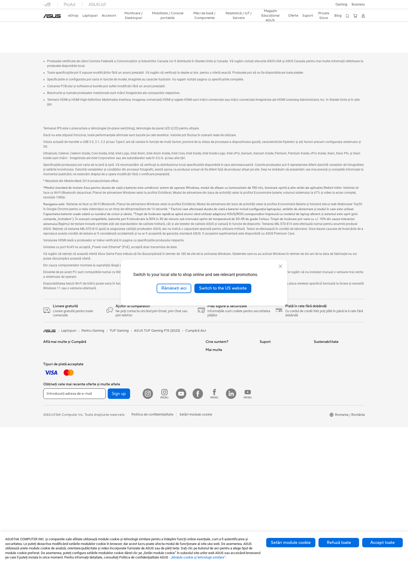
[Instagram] (148, 531)
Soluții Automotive (220, 449)
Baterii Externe (54, 445)
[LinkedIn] (231, 531)
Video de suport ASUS (277, 417)
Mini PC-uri (105, 402)
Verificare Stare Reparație (279, 370)
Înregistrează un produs (278, 386)
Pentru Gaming (54, 378)
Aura (209, 488)
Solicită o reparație (274, 347)
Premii (210, 362)
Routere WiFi (161, 418)
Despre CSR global (220, 378)
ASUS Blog (214, 456)
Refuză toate (339, 542)
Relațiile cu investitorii (222, 370)
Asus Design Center (221, 433)
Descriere (50, 35)
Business (358, 4)
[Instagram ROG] (164, 531)
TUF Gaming (119, 320)
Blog (338, 16)
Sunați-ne (267, 401)
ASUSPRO (214, 441)
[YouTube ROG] (248, 531)
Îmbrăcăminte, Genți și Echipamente (60, 427)
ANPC (264, 433)
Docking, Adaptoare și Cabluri (66, 437)
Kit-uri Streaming (56, 418)
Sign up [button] (119, 531)
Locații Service (271, 378)
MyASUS (267, 425)
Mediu (318, 339)
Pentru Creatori (55, 363)
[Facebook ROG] (214, 531)
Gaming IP (105, 347)
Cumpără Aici (195, 320)
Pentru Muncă (54, 355)
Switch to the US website (223, 288)
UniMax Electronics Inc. (224, 409)
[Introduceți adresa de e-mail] (74, 531)
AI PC (210, 425)
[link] (52, 16)
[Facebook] (198, 531)
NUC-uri (103, 394)
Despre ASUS (216, 339)
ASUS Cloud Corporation (225, 401)
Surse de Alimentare (166, 378)
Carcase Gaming (163, 363)
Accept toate (382, 542)
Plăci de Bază (161, 347)
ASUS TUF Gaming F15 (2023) (78, 27)
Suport (115, 35)
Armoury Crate (217, 480)
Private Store (323, 15)
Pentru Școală (54, 370)
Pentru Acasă (53, 347)
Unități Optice (162, 394)
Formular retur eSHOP (277, 339)
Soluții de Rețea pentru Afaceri (174, 437)
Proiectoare (106, 370)
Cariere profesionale (221, 347)
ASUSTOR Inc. (217, 394)
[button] (341, 4)
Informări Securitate (275, 409)
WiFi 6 (155, 410)
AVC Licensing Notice (222, 464)
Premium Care (271, 362)
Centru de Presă (218, 386)
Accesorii (104, 441)
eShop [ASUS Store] (73, 16)
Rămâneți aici (174, 288)
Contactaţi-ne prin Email (278, 394)
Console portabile (111, 425)
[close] (280, 266)
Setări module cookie (291, 542)
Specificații (72, 35)
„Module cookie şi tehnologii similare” (198, 557)
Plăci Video (159, 355)
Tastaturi (49, 394)
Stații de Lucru (108, 409)
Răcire (156, 370)
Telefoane (104, 433)
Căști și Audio (53, 410)
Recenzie (95, 35)
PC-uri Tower (107, 386)
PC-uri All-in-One (110, 378)
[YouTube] (181, 531)
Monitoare (105, 363)
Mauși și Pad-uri (55, 402)
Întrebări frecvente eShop (279, 355)
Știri (209, 355)
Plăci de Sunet (161, 386)
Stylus (101, 339)
